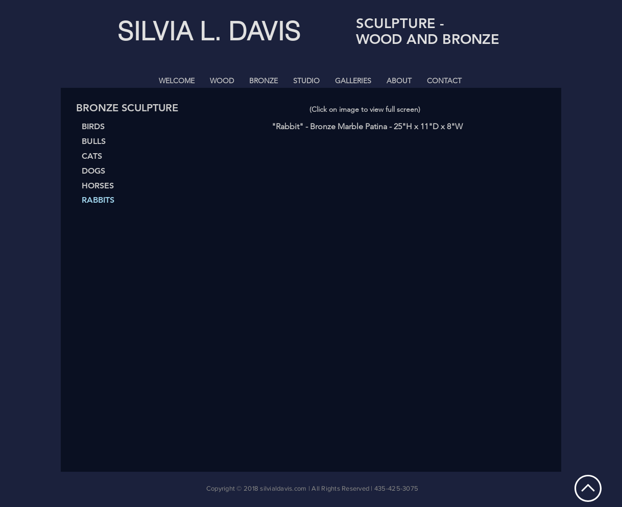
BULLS (94, 141)
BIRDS (93, 126)
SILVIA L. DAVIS (208, 31)
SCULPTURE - (400, 23)
